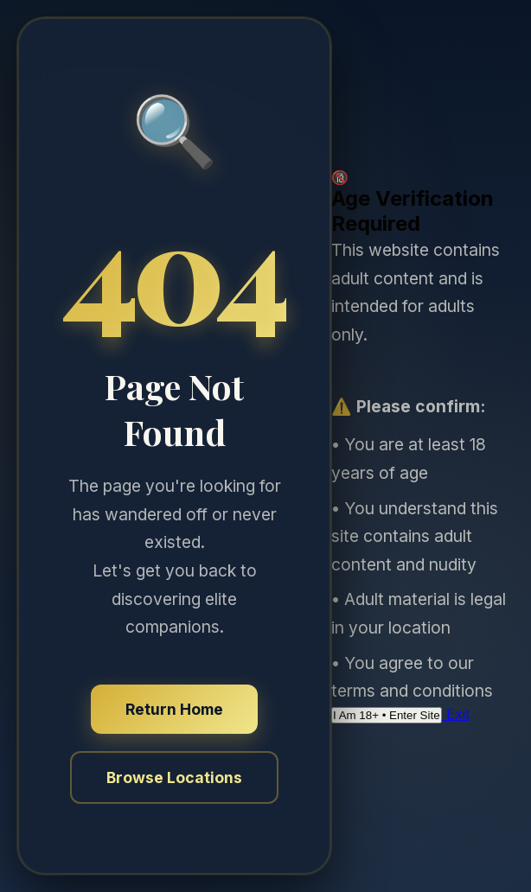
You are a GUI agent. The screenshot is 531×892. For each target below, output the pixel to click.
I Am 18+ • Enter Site (386, 715)
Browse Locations (174, 777)
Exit (456, 714)
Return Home (174, 709)
